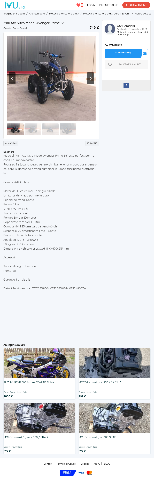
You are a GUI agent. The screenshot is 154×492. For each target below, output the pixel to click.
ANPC (97, 463)
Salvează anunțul (131, 64)
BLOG (107, 463)
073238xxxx (115, 44)
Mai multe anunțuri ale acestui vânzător (132, 33)
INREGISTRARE (108, 5)
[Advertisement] (69, 315)
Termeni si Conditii (66, 463)
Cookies (85, 463)
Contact (48, 463)
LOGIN (91, 5)
